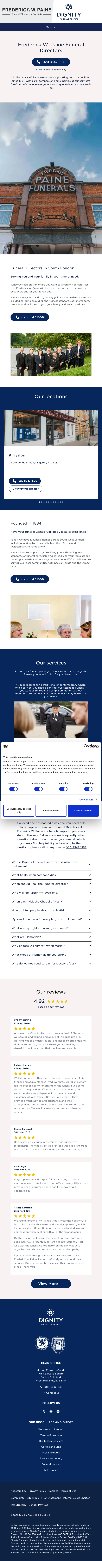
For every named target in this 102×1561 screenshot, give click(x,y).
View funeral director (26, 488)
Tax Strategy (18, 1505)
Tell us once (51, 1470)
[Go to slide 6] (51, 502)
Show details (86, 799)
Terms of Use (68, 1491)
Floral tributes (51, 1452)
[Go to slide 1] (39, 502)
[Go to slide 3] (44, 502)
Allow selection (51, 810)
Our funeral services (51, 1441)
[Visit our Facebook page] (58, 1411)
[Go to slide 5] (48, 502)
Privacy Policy (37, 1491)
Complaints (17, 1498)
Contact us (51, 1393)
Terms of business (51, 1435)
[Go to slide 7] (53, 502)
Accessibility (18, 1491)
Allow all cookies (83, 810)
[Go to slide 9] (58, 502)
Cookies (53, 1491)
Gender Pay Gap (38, 1505)
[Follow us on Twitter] (44, 1411)
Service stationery (51, 1458)
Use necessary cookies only (19, 811)
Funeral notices (51, 1464)
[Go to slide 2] (41, 502)
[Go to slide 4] (46, 502)
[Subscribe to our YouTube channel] (51, 1411)
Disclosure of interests (51, 1429)
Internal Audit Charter (76, 1498)
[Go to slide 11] (62, 502)
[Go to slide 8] (55, 502)
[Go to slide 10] (60, 502)
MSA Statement (51, 1498)
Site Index (33, 1498)
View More (51, 1284)
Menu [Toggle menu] (51, 27)
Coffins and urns (51, 1446)
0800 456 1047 (51, 1387)
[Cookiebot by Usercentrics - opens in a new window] (86, 746)
